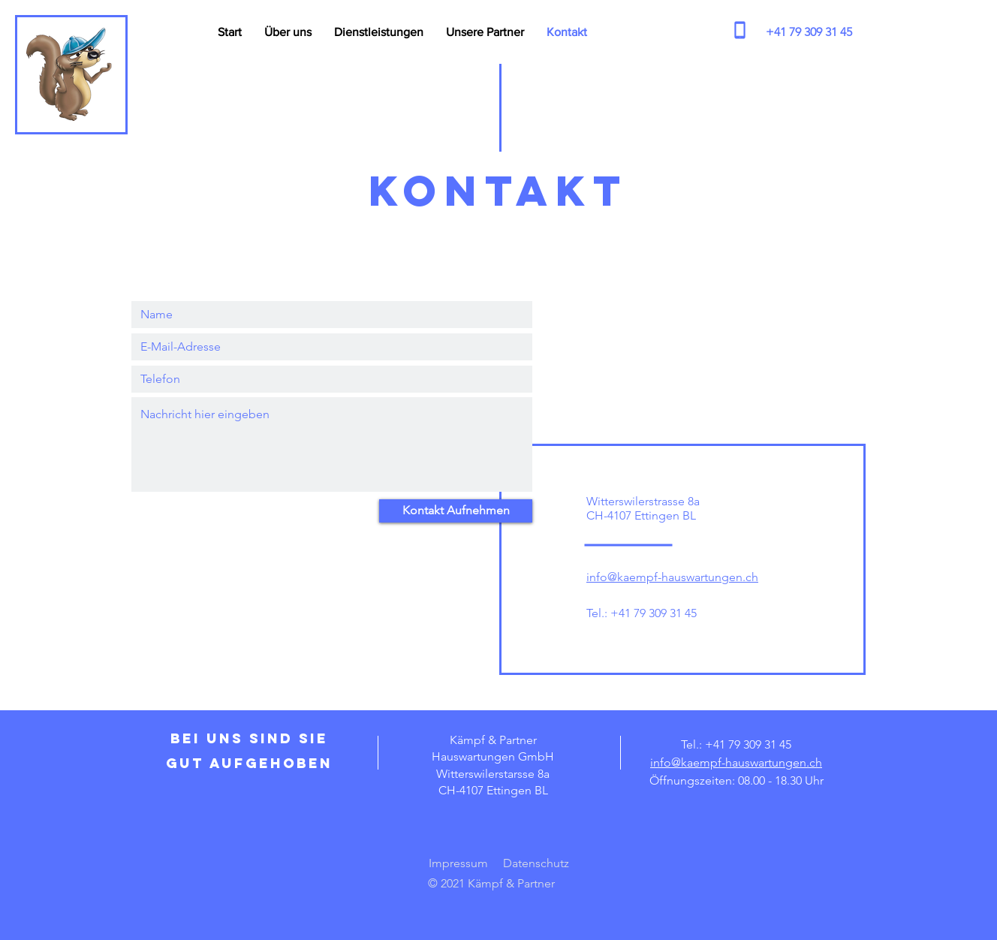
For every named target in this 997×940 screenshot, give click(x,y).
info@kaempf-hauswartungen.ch (672, 577)
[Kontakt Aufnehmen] (455, 511)
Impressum (458, 863)
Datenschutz (536, 863)
